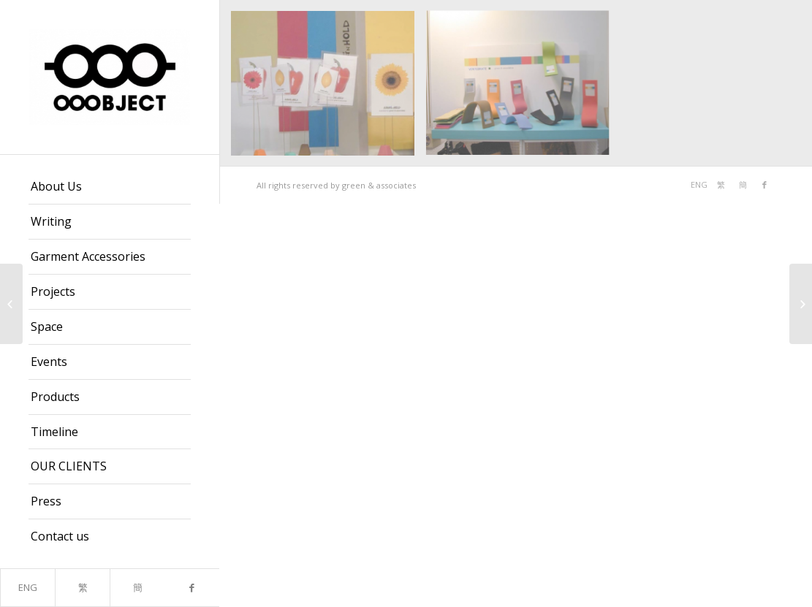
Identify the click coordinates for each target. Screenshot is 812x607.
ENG (27, 587)
